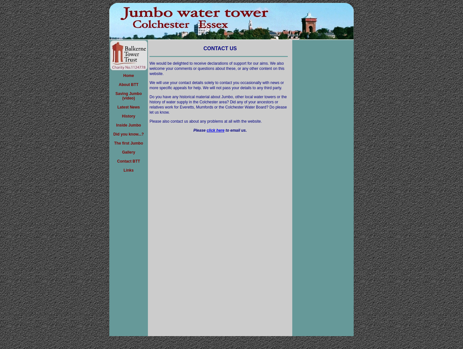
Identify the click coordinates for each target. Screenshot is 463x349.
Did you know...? (128, 134)
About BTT (128, 84)
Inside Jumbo (128, 125)
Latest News (128, 107)
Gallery (128, 152)
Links (128, 170)
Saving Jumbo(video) (128, 95)
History (128, 116)
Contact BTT (128, 161)
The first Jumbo (128, 143)
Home (128, 75)
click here (215, 130)
